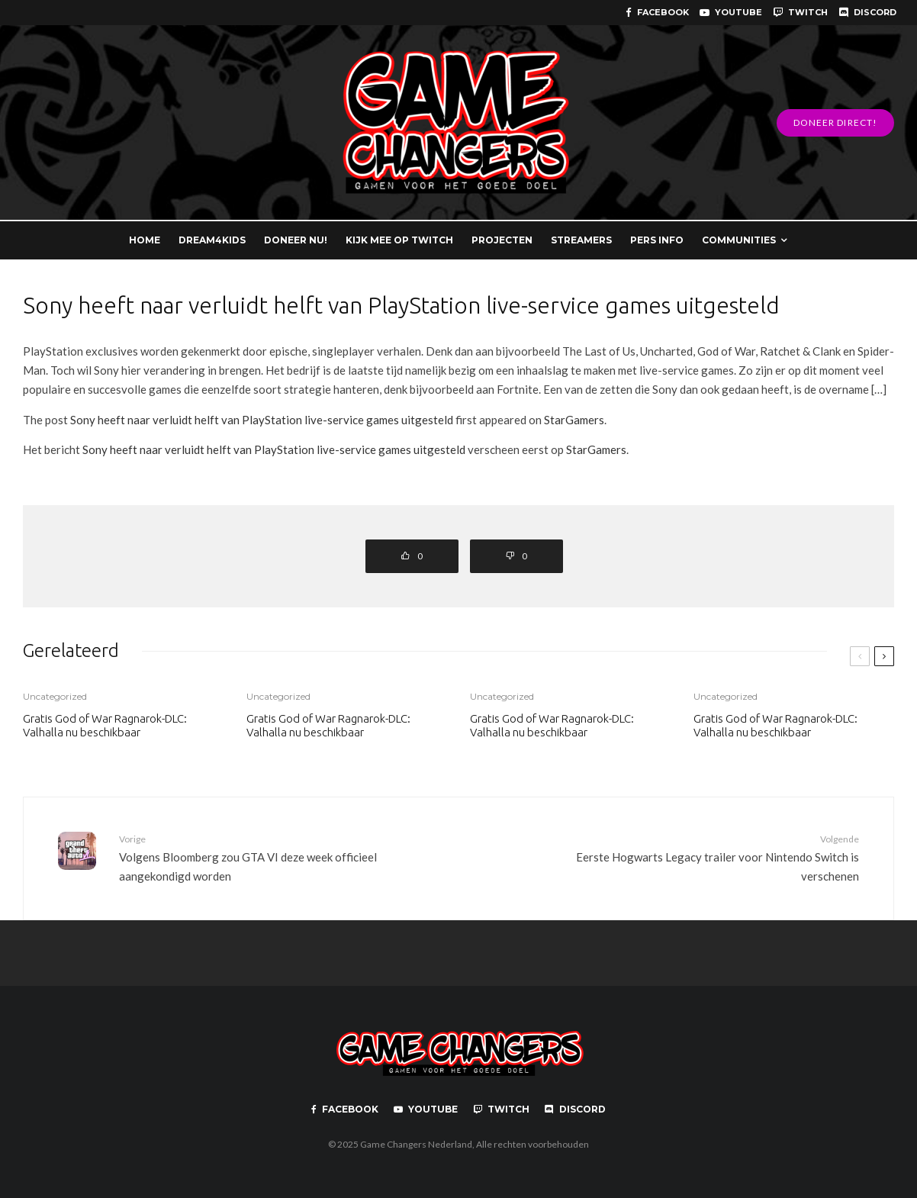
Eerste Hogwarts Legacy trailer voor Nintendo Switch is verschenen (695, 857)
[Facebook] (657, 12)
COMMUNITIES (739, 240)
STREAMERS (581, 240)
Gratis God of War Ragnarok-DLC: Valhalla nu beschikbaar (105, 725)
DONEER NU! (295, 240)
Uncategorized (55, 696)
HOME (144, 240)
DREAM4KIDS (212, 240)
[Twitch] (800, 12)
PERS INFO (657, 240)
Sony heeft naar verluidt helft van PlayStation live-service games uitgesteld (261, 420)
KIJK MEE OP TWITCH (399, 240)
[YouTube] (730, 12)
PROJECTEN (502, 240)
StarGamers (574, 420)
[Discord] (867, 12)
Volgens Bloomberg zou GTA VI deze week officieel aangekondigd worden (283, 857)
